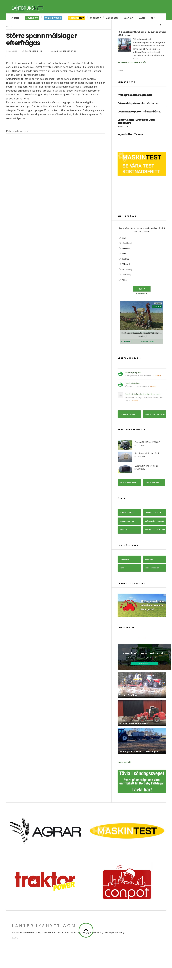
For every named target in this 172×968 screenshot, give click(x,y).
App (153, 18)
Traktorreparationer (155, 535)
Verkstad (126, 253)
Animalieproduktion (65, 54)
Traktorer (124, 565)
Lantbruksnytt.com (44, 931)
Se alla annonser (127, 419)
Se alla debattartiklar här (132, 67)
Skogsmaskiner (152, 573)
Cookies (15, 943)
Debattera (123, 132)
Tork (124, 259)
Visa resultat (142, 298)
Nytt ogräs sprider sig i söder (135, 100)
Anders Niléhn (36, 54)
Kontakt (129, 18)
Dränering (126, 280)
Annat (124, 285)
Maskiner (149, 565)
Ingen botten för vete (130, 139)
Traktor (125, 264)
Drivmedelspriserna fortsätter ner (138, 108)
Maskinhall (127, 248)
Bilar (122, 573)
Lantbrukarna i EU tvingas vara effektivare (136, 127)
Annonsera (112, 18)
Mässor (123, 535)
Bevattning (127, 274)
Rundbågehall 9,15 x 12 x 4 (141, 462)
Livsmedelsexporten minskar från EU (139, 117)
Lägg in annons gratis (155, 419)
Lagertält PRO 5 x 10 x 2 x (141, 474)
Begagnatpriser (127, 518)
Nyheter (15, 18)
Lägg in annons (152, 488)
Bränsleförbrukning (154, 527)
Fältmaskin (127, 269)
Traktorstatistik (153, 518)
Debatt (95, 18)
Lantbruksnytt (124, 767)
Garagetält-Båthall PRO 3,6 (141, 450)
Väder (142, 18)
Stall (124, 243)
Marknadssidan (127, 527)
